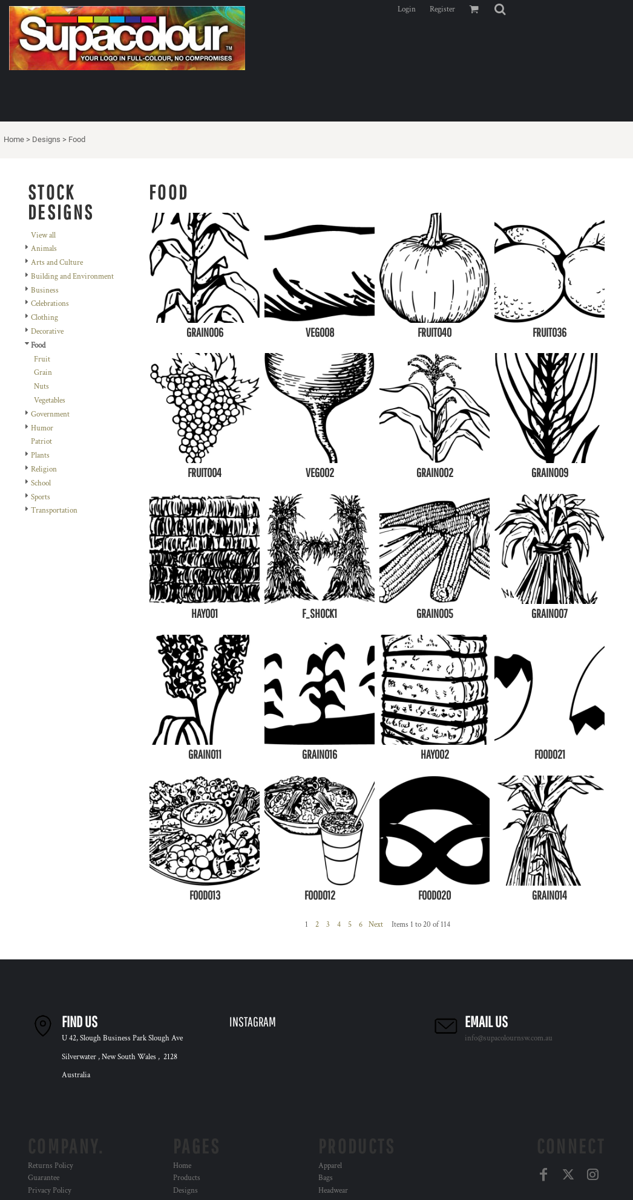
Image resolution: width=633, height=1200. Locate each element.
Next (376, 924)
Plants (40, 455)
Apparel (330, 1166)
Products (186, 1178)
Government (50, 414)
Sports (40, 497)
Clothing (44, 318)
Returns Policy (50, 1166)
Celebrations (50, 304)
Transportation (54, 510)
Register (442, 9)
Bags (325, 1178)
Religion (44, 469)
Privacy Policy (49, 1190)
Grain (43, 373)
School (41, 483)
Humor (42, 428)
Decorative (47, 331)
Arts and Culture (57, 263)
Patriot (41, 441)
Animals (44, 249)
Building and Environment (72, 276)
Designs (46, 139)
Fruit (42, 359)
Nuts (41, 386)
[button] (500, 9)
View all (43, 235)
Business (45, 290)
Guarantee (43, 1178)
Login (407, 9)
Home (14, 139)
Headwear (333, 1190)
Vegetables (49, 400)
